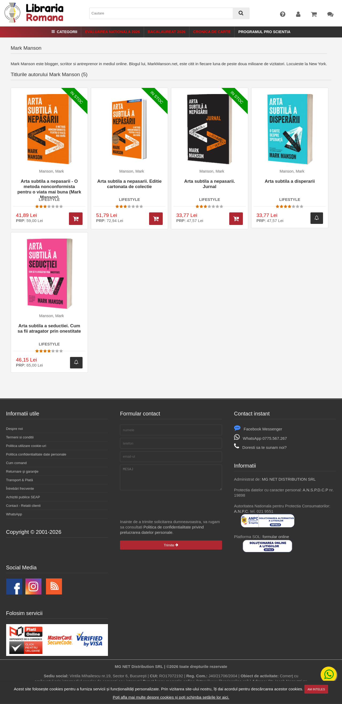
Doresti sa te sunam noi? (260, 447)
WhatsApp (14, 514)
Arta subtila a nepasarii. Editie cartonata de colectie (129, 184)
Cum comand (16, 463)
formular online (276, 536)
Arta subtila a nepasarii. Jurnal (209, 184)
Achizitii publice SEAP (23, 497)
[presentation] (160, 508)
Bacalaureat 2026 (166, 32)
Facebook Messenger (258, 429)
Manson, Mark (51, 171)
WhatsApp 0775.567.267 (260, 438)
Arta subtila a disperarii (290, 181)
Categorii (64, 32)
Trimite (171, 549)
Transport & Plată (19, 480)
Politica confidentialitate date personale (36, 454)
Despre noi (14, 429)
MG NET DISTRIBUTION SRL (289, 479)
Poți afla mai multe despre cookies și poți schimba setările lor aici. (171, 697)
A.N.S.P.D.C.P (315, 490)
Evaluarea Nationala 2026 (112, 32)
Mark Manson (26, 48)
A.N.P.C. (241, 511)
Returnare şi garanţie (22, 471)
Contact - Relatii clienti (23, 506)
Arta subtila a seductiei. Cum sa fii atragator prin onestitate (49, 328)
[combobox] (169, 13)
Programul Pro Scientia (264, 32)
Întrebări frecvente (20, 489)
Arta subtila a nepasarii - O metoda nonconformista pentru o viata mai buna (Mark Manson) (49, 188)
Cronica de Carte (212, 32)
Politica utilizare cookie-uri (26, 446)
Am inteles (316, 689)
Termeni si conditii (20, 437)
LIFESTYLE (49, 199)
